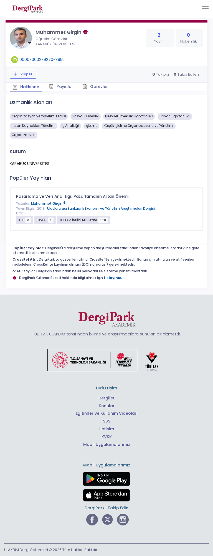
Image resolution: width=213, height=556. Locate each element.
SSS (106, 421)
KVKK (107, 436)
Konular (107, 405)
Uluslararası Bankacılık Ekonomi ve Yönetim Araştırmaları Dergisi (101, 208)
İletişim (106, 429)
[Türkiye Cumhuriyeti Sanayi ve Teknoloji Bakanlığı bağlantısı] (106, 360)
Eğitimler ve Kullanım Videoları (107, 413)
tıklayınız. (113, 278)
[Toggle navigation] (205, 6)
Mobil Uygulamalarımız (106, 444)
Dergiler (106, 398)
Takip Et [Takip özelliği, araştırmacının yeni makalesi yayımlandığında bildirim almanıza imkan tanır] (25, 74)
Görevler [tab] (95, 86)
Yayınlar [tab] (61, 86)
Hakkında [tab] (26, 87)
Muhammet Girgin (48, 203)
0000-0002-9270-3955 (42, 59)
